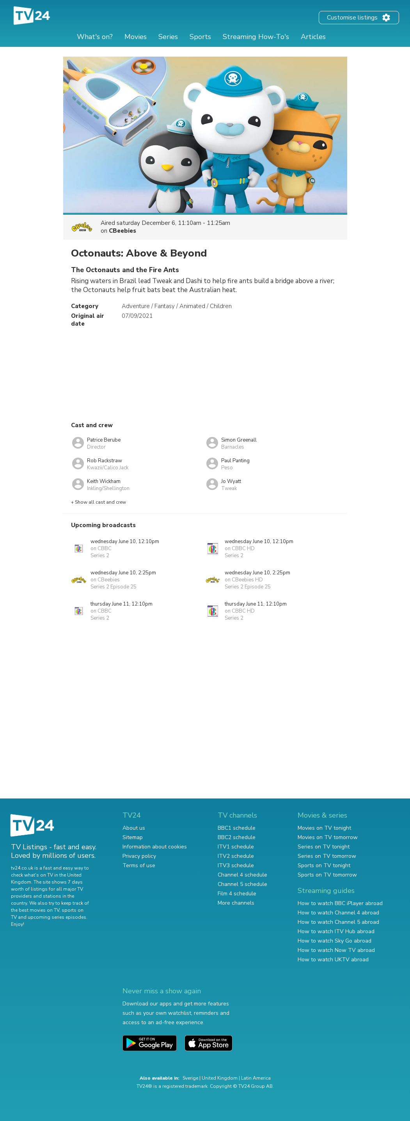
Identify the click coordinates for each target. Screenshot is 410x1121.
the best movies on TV (35, 910)
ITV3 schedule (236, 865)
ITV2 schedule (236, 856)
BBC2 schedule (237, 837)
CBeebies (122, 231)
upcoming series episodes (57, 917)
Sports (200, 36)
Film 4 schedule (237, 893)
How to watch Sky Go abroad (334, 941)
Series (168, 36)
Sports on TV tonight (324, 865)
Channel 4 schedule (242, 875)
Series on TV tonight (324, 846)
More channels (236, 903)
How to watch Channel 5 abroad (338, 922)
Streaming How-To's (256, 36)
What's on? (95, 36)
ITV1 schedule (236, 846)
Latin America (256, 1078)
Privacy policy (139, 856)
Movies (135, 36)
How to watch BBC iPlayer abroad (340, 903)
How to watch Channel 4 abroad (338, 912)
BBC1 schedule (237, 828)
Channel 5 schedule (242, 884)
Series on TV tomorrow (327, 856)
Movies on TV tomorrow (328, 837)
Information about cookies (154, 846)
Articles (313, 36)
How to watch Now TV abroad (336, 950)
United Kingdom (220, 1078)
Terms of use (138, 865)
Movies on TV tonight (324, 828)
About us (133, 828)
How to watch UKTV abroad (333, 959)
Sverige (190, 1078)
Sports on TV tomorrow (327, 875)
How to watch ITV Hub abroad (336, 931)
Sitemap (132, 837)
